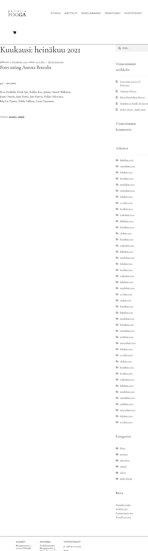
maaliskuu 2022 (127, 288)
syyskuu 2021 (126, 294)
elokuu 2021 (125, 300)
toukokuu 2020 (127, 379)
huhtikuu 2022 (126, 282)
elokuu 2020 (126, 361)
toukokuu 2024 (127, 214)
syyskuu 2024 (126, 202)
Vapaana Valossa (128, 91)
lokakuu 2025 (126, 172)
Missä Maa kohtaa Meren (132, 97)
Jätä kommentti (56, 62)
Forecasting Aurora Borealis (25, 67)
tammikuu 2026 (127, 166)
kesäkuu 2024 (126, 208)
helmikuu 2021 (127, 324)
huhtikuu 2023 (126, 251)
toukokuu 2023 (127, 245)
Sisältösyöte (122, 508)
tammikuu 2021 (127, 330)
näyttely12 (125, 460)
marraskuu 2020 (128, 343)
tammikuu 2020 (127, 397)
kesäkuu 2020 (126, 373)
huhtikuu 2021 (126, 312)
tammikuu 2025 (127, 190)
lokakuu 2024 (126, 196)
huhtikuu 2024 (127, 221)
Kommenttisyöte (124, 513)
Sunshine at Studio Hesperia (134, 103)
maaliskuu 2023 (127, 257)
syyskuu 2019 (126, 422)
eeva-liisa (40, 62)
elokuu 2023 (126, 233)
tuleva (123, 472)
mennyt (13, 116)
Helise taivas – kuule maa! (133, 109)
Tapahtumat (112, 13)
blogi (122, 448)
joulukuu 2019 (126, 403)
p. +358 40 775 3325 (72, 546)
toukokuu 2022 (127, 275)
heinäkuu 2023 (127, 239)
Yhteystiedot (133, 13)
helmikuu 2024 (127, 227)
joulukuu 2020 (127, 336)
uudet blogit (126, 478)
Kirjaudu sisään (123, 504)
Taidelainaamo (91, 13)
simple (21, 116)
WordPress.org (123, 517)
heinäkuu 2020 (127, 367)
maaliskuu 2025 (127, 184)
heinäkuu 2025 (127, 178)
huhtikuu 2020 (127, 385)
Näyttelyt (71, 13)
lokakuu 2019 (126, 416)
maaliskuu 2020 (127, 391)
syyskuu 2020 (126, 355)
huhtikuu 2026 (127, 160)
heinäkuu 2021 (126, 306)
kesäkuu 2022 (126, 269)
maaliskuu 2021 (127, 318)
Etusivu (56, 13)
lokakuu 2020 (126, 349)
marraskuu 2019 (127, 410)
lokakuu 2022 (126, 263)
